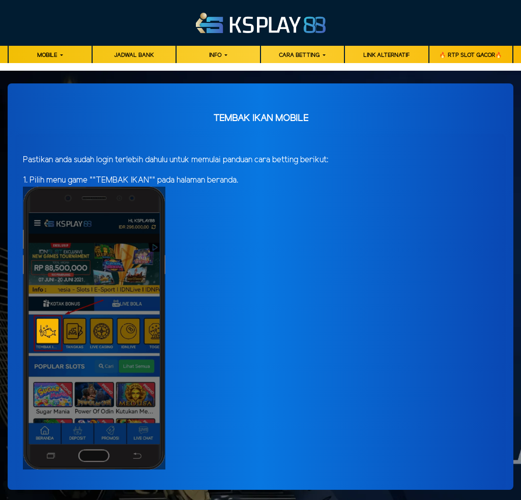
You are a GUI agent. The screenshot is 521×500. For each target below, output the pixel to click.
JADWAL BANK (134, 55)
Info (216, 55)
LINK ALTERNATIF (386, 55)
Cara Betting (300, 55)
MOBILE (48, 55)
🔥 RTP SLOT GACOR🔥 (470, 55)
